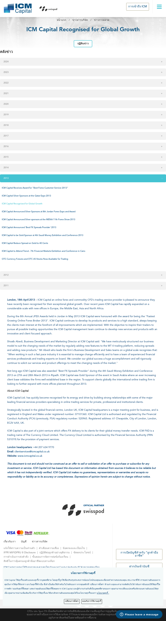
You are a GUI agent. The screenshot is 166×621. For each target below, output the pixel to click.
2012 (6, 275)
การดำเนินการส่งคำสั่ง (16, 557)
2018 (6, 125)
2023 (6, 72)
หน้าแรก (61, 20)
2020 (6, 104)
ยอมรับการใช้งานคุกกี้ (91, 601)
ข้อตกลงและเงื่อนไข (74, 548)
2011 (6, 286)
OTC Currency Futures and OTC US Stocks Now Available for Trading (35, 259)
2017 (6, 136)
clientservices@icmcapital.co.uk (32, 451)
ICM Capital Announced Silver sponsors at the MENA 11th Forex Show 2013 (38, 220)
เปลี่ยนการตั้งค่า (72, 601)
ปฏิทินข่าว (83, 43)
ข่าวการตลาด (101, 20)
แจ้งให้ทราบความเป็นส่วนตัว (19, 548)
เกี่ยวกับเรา (10, 541)
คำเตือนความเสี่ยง (49, 548)
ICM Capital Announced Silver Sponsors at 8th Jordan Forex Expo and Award (38, 212)
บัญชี (24, 541)
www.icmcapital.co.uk (29, 456)
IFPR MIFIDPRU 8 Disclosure (20, 552)
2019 (6, 115)
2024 (6, 62)
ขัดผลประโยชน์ (82, 552)
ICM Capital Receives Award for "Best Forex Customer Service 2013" (35, 188)
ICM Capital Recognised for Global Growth (22, 204)
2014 (6, 168)
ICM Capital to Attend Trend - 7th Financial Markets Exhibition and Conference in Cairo (43, 251)
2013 (6, 178)
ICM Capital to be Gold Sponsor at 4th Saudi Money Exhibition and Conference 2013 (42, 235)
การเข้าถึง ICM (137, 6)
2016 (6, 146)
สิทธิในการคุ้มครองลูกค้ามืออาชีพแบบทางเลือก (29, 561)
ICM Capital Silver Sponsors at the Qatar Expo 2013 (26, 196)
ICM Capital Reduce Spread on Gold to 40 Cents (25, 243)
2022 (6, 83)
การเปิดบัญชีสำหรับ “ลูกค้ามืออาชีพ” (139, 554)
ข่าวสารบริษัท (80, 20)
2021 (6, 93)
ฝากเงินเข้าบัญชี (139, 566)
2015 (6, 157)
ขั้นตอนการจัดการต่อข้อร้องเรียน (50, 557)
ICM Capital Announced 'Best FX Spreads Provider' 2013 (29, 227)
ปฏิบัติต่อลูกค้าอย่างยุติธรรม (54, 552)
